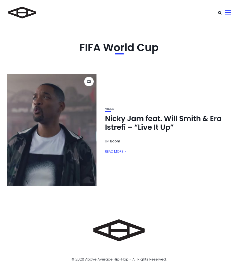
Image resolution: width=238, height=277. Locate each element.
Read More (114, 151)
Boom (115, 141)
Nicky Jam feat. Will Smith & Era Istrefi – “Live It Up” (163, 123)
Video (109, 108)
